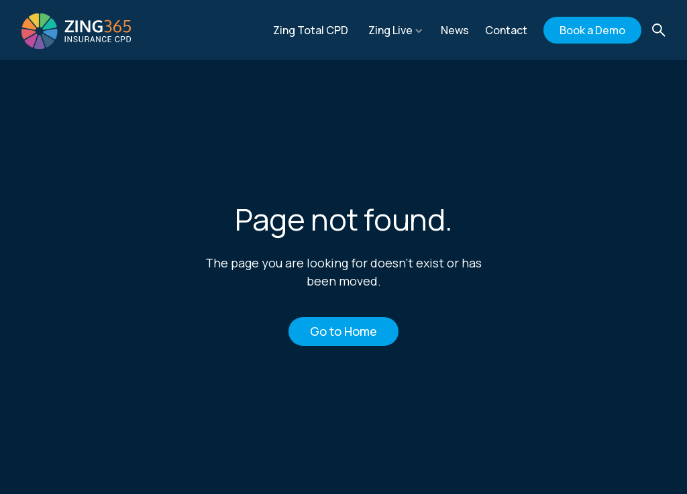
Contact (506, 30)
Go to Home (343, 331)
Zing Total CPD (310, 30)
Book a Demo (592, 30)
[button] (396, 30)
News (455, 30)
